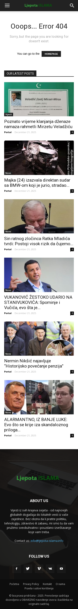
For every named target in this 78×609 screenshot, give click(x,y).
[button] (72, 5)
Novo (8, 173)
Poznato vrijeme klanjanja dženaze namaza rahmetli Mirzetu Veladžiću (38, 124)
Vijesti (8, 114)
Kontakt (47, 584)
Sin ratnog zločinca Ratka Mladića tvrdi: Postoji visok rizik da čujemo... (38, 241)
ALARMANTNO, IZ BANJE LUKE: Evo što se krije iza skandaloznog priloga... (36, 424)
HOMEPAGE (51, 54)
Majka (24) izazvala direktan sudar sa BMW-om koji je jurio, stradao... (37, 183)
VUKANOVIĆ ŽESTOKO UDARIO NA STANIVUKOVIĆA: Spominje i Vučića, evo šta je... (38, 302)
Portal (8, 132)
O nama (60, 584)
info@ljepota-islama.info (47, 541)
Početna (14, 584)
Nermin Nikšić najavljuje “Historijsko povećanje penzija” (33, 363)
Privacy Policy (31, 584)
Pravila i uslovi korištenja (39, 588)
